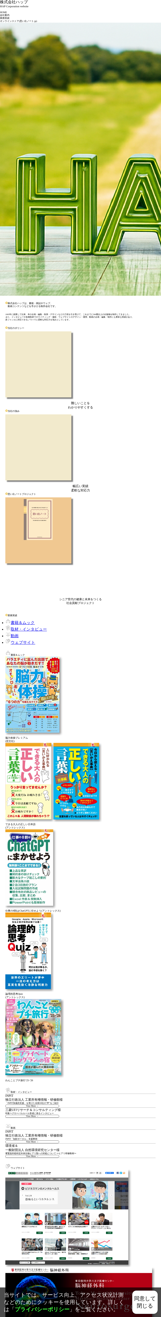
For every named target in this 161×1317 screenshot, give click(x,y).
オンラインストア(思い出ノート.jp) (18, 21)
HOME (3, 12)
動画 (12, 636)
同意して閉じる (145, 1302)
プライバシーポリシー (42, 1309)
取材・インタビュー (26, 629)
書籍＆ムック (20, 622)
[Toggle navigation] (0, 10)
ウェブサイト (20, 642)
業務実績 (4, 18)
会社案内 (4, 15)
